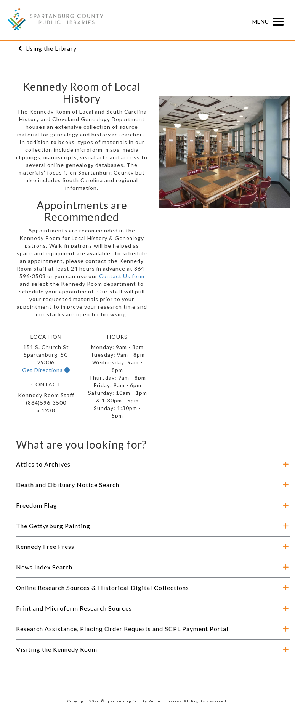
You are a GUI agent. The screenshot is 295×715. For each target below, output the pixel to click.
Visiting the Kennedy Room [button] (56, 649)
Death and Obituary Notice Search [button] (67, 484)
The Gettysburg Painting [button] (53, 525)
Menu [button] (269, 22)
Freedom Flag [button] (36, 505)
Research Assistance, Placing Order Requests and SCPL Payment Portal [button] (122, 628)
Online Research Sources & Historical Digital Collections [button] (102, 587)
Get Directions (46, 370)
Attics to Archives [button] (43, 464)
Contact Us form (121, 276)
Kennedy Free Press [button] (45, 546)
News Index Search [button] (44, 567)
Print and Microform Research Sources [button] (74, 608)
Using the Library (51, 48)
